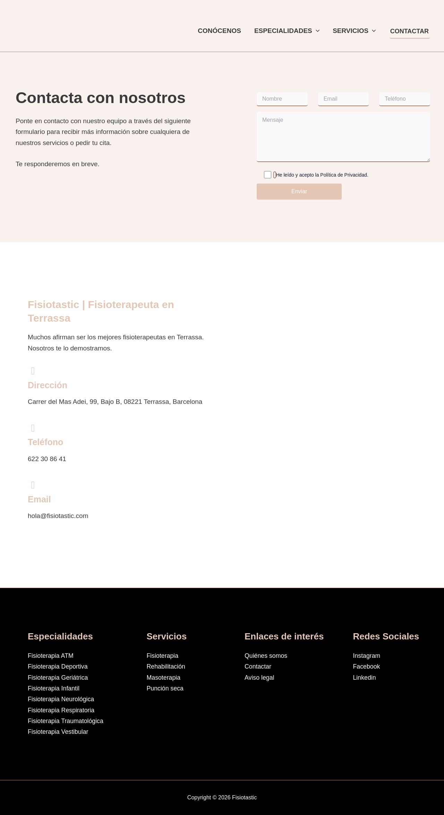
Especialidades (286, 31)
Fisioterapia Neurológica (63, 699)
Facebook (367, 666)
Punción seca (166, 688)
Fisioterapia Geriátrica (60, 677)
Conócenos (219, 30)
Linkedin (365, 677)
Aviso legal (260, 677)
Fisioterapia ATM (52, 655)
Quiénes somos (267, 655)
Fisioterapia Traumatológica (68, 720)
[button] (315, 31)
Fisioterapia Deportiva (60, 666)
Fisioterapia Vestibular (60, 731)
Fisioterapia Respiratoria (63, 710)
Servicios (354, 31)
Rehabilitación (167, 666)
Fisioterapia (164, 655)
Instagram (367, 655)
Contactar (259, 666)
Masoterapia (165, 677)
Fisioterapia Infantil (55, 688)
